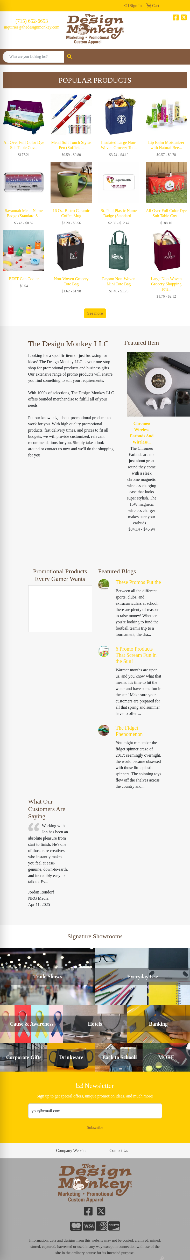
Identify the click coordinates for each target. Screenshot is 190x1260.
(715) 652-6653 (32, 21)
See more (95, 313)
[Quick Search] (33, 57)
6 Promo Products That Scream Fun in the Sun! (136, 655)
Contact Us (118, 1150)
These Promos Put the (138, 582)
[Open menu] (179, 57)
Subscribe (95, 1127)
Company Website (71, 1150)
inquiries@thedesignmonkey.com (31, 27)
